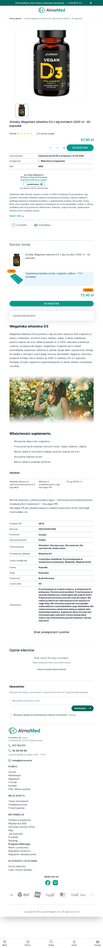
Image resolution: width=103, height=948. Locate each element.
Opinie (32, 315)
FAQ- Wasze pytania (19, 789)
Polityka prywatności (19, 820)
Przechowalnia (16, 808)
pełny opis (17, 216)
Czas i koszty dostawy (20, 869)
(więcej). (73, 715)
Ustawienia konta (17, 804)
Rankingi (12, 840)
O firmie (12, 782)
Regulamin (14, 778)
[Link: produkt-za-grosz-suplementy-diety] (52, 182)
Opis (15, 315)
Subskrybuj (82, 708)
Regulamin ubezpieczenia (22, 854)
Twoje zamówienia (18, 801)
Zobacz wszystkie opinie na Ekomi (51, 669)
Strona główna (15, 18)
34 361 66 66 (17, 750)
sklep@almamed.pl (20, 761)
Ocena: (13, 133)
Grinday (42, 534)
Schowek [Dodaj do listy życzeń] (19, 225)
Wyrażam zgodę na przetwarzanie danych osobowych (40, 715)
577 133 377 (17, 745)
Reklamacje (14, 775)
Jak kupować (15, 833)
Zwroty (12, 772)
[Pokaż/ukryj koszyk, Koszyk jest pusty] (97, 943)
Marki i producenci (18, 847)
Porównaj (42, 225)
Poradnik (13, 837)
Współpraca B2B (17, 823)
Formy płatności (17, 866)
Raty (10, 830)
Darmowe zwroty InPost (21, 826)
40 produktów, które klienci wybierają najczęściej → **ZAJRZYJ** (48, 3)
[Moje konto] (74, 943)
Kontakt (12, 785)
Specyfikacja (23, 315)
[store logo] (51, 10)
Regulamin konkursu (19, 850)
